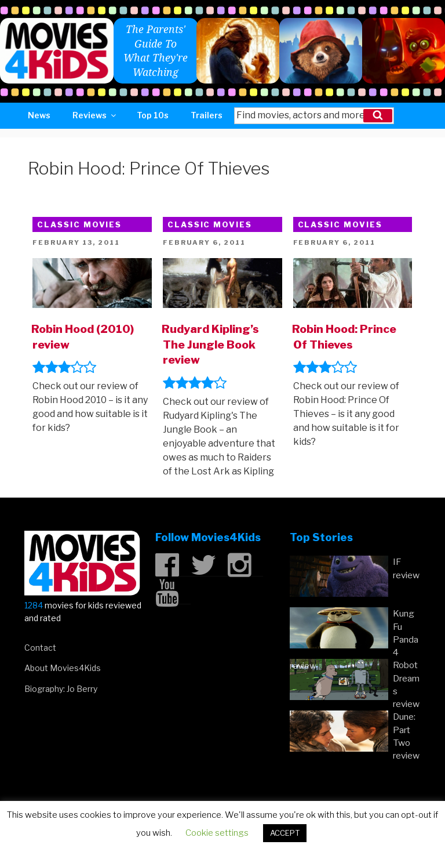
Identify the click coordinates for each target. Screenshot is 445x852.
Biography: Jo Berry (60, 689)
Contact (40, 647)
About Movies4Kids (62, 668)
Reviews (95, 115)
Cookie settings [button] (217, 833)
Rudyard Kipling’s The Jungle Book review (210, 344)
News (39, 115)
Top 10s (153, 115)
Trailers (206, 115)
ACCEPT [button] (285, 833)
